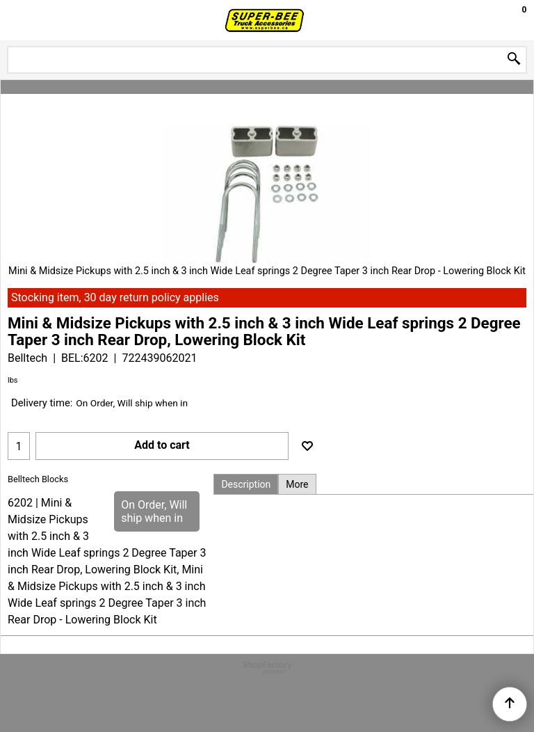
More (297, 484)
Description (245, 484)
